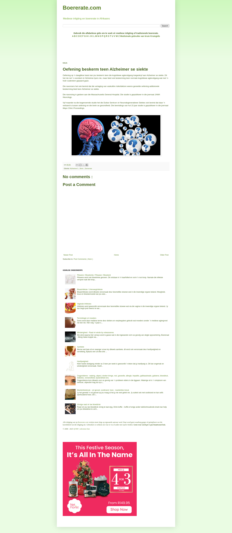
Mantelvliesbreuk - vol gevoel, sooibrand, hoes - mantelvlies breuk (103, 390)
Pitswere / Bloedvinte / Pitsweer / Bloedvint (94, 275)
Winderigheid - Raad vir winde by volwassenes (95, 332)
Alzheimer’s (74, 168)
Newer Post (68, 255)
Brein (82, 168)
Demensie (88, 168)
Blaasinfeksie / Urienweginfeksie (90, 289)
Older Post (164, 255)
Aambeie (80, 347)
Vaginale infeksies (84, 304)
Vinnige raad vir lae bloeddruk (89, 404)
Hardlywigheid (82, 361)
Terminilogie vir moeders (86, 318)
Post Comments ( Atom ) (83, 259)
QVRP (76, 429)
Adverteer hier (85, 429)
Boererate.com (82, 8)
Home (116, 255)
